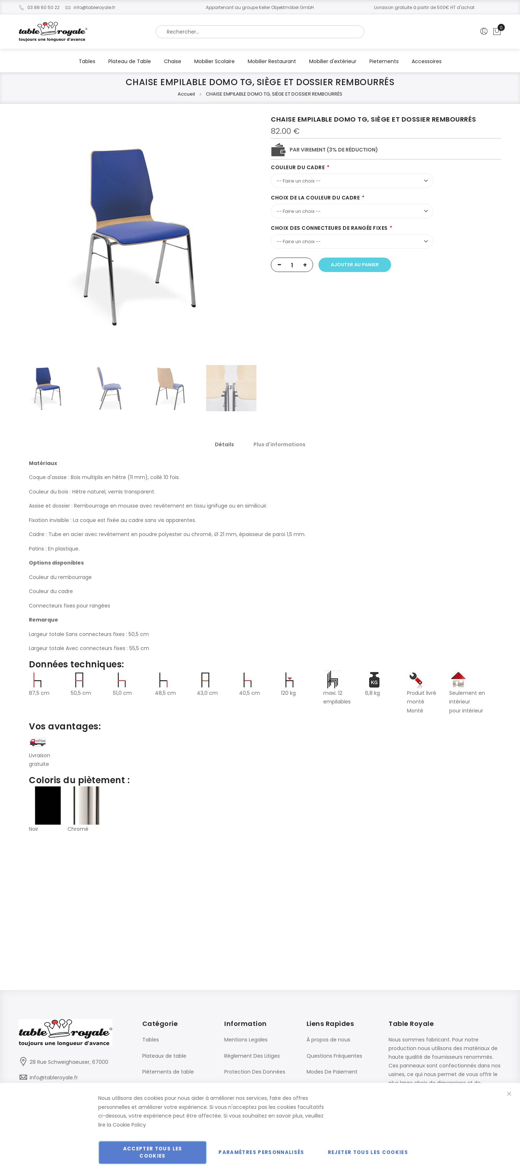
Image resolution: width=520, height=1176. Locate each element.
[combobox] (260, 31)
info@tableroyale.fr (90, 7)
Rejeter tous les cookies (368, 1152)
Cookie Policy (129, 1124)
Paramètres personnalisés (261, 1152)
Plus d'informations (280, 444)
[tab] (224, 444)
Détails (224, 444)
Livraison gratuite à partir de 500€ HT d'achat (424, 7)
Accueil (186, 94)
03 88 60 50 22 (39, 7)
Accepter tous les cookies (152, 1152)
